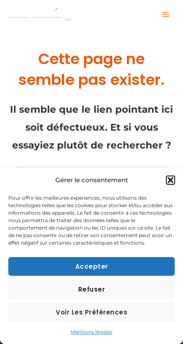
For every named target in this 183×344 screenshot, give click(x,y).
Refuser (91, 289)
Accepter (91, 266)
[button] (170, 180)
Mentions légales (91, 332)
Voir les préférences (91, 312)
